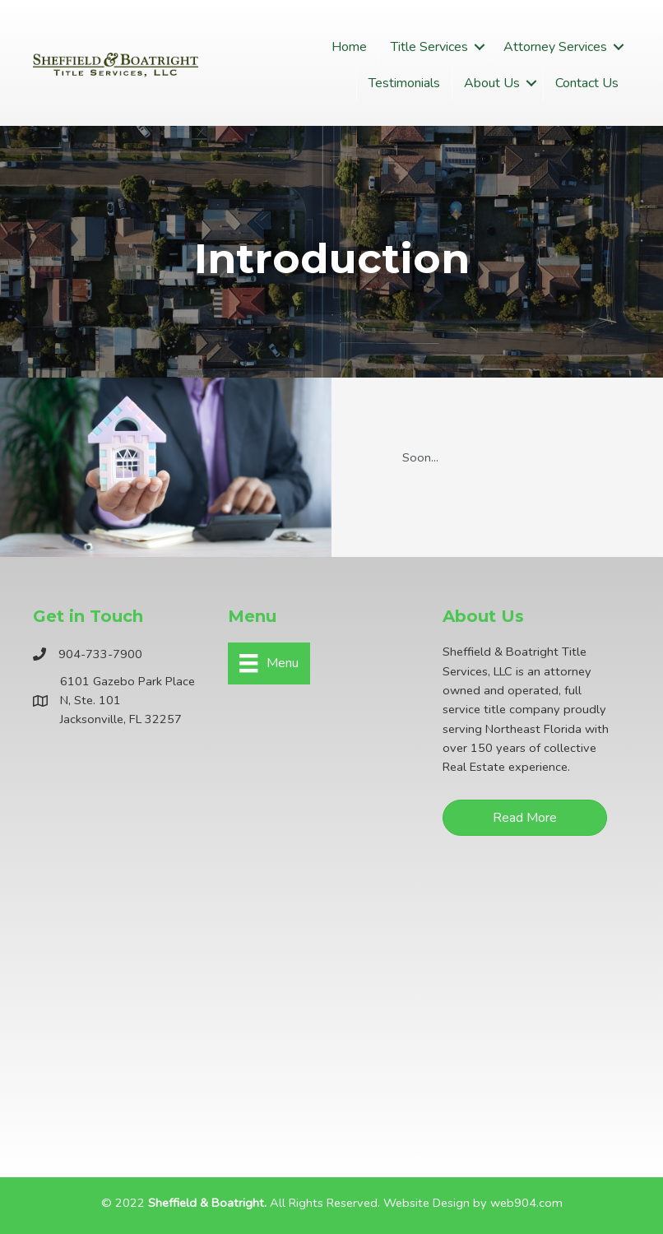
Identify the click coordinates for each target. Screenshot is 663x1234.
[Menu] (268, 663)
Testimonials (404, 83)
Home (349, 47)
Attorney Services (555, 47)
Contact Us (587, 83)
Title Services (429, 47)
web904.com (526, 1203)
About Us (492, 83)
